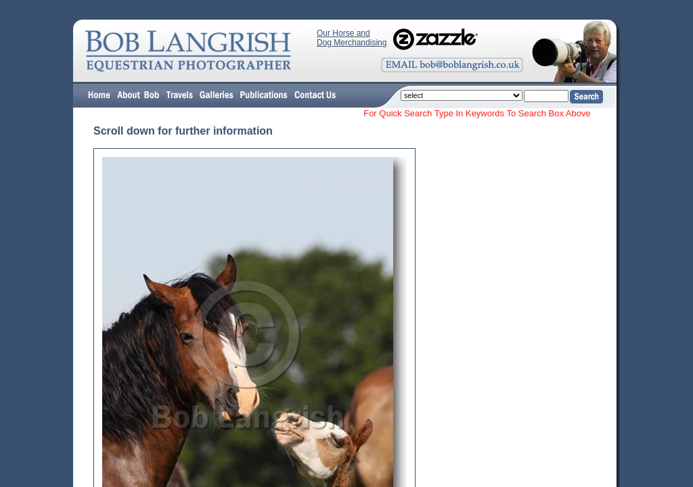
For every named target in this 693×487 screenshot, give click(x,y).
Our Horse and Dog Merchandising (351, 37)
